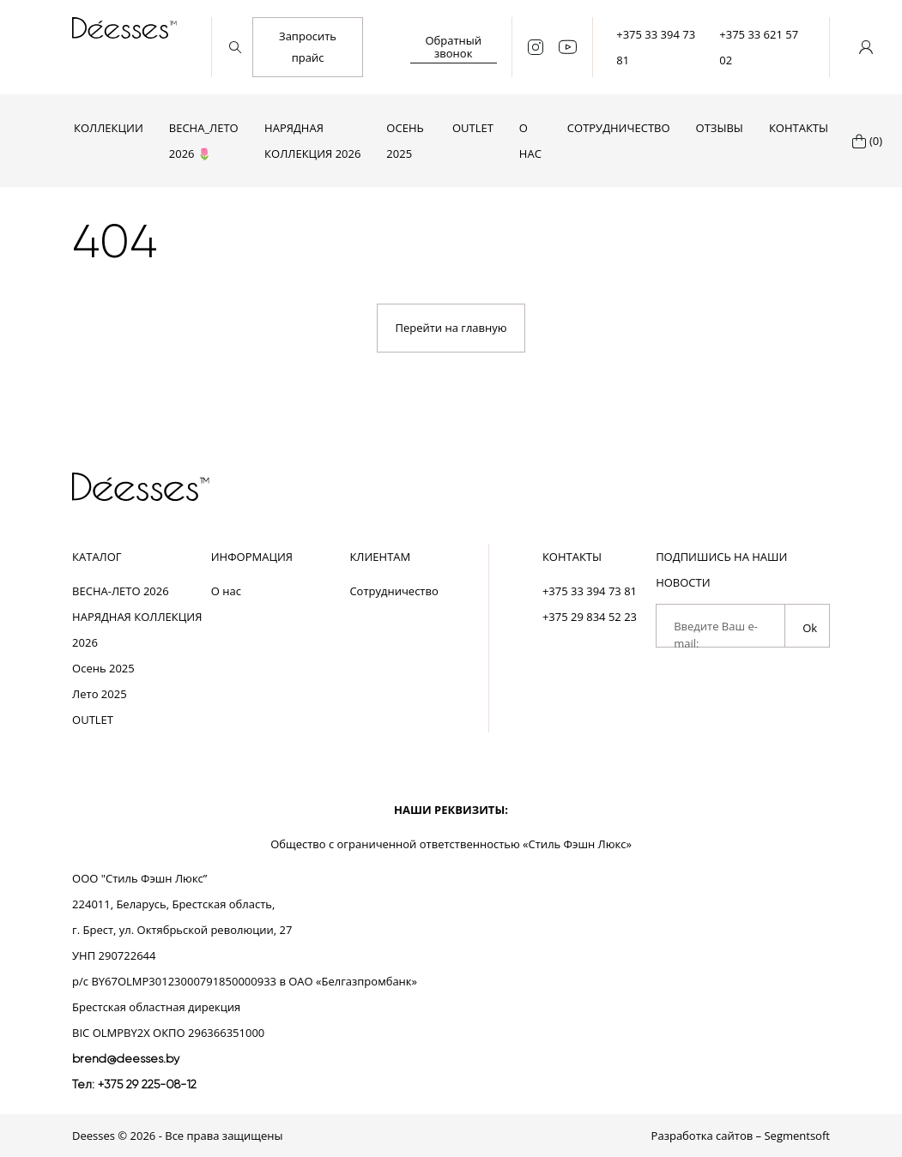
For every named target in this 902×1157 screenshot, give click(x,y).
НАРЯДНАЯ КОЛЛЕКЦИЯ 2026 (312, 140)
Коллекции (108, 128)
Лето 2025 (99, 694)
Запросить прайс (307, 46)
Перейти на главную (450, 327)
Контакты (798, 128)
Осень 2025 (404, 140)
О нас (530, 140)
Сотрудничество (618, 128)
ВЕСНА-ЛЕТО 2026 (120, 591)
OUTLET (472, 128)
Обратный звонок (453, 47)
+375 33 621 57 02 (758, 47)
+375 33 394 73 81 (655, 47)
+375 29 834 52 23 (589, 616)
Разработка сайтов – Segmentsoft (740, 1135)
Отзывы (719, 128)
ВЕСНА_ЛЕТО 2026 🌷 (204, 140)
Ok (809, 628)
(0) (875, 140)
